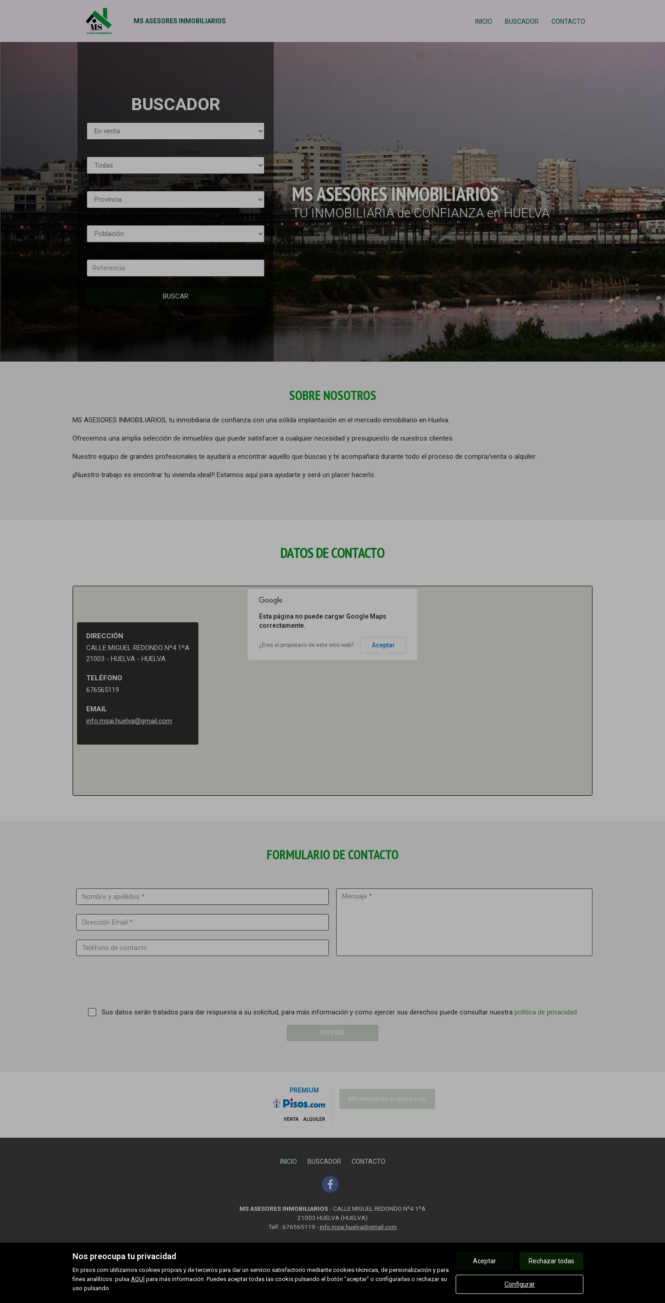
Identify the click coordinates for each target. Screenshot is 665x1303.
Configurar (519, 1284)
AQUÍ (138, 1279)
